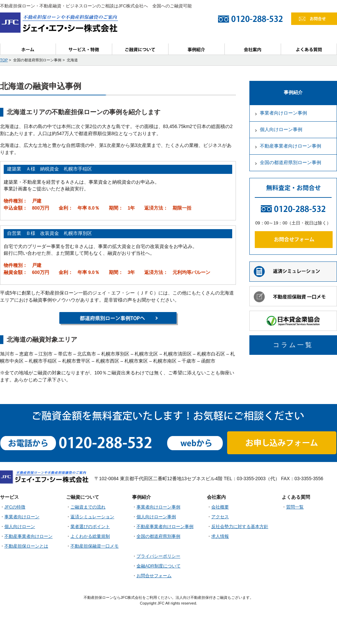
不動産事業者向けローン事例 (290, 146)
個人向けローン (19, 526)
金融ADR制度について (158, 566)
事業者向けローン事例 (283, 113)
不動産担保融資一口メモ (94, 546)
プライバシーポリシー (158, 556)
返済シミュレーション (92, 517)
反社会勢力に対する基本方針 (239, 526)
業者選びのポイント (90, 526)
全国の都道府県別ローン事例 (290, 162)
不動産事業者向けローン (28, 536)
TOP (4, 60)
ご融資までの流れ (87, 507)
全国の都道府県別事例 (158, 536)
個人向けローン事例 (281, 129)
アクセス (220, 517)
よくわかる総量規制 (90, 536)
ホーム (28, 49)
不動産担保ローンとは (26, 546)
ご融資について (140, 49)
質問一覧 (295, 507)
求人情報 (220, 536)
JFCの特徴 (14, 507)
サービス (84, 49)
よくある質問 (309, 49)
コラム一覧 (293, 344)
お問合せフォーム (154, 576)
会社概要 (220, 507)
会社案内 (253, 49)
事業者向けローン (21, 517)
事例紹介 (196, 49)
